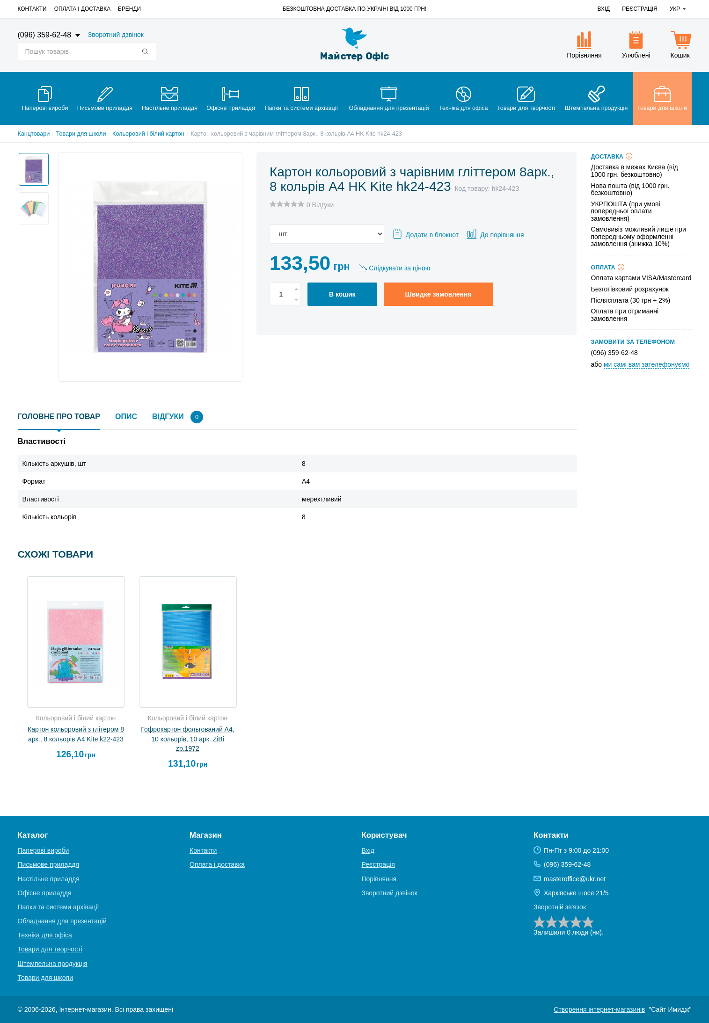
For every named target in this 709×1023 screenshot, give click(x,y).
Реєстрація (640, 9)
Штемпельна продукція (53, 963)
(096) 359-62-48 (45, 35)
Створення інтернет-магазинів (599, 1009)
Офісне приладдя (45, 893)
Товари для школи (81, 134)
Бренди (129, 9)
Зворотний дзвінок (116, 34)
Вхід (603, 9)
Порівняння (379, 879)
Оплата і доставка (82, 9)
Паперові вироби (43, 850)
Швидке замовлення (438, 294)
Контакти (32, 9)
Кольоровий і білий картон (148, 134)
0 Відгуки (320, 205)
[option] (31, 166)
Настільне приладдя (49, 879)
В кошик (342, 294)
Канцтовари (34, 134)
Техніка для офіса (45, 935)
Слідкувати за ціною (399, 268)
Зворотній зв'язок (560, 907)
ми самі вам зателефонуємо (646, 364)
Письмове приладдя (49, 864)
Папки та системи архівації (58, 907)
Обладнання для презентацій (62, 921)
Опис (126, 417)
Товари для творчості (50, 949)
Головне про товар (59, 417)
